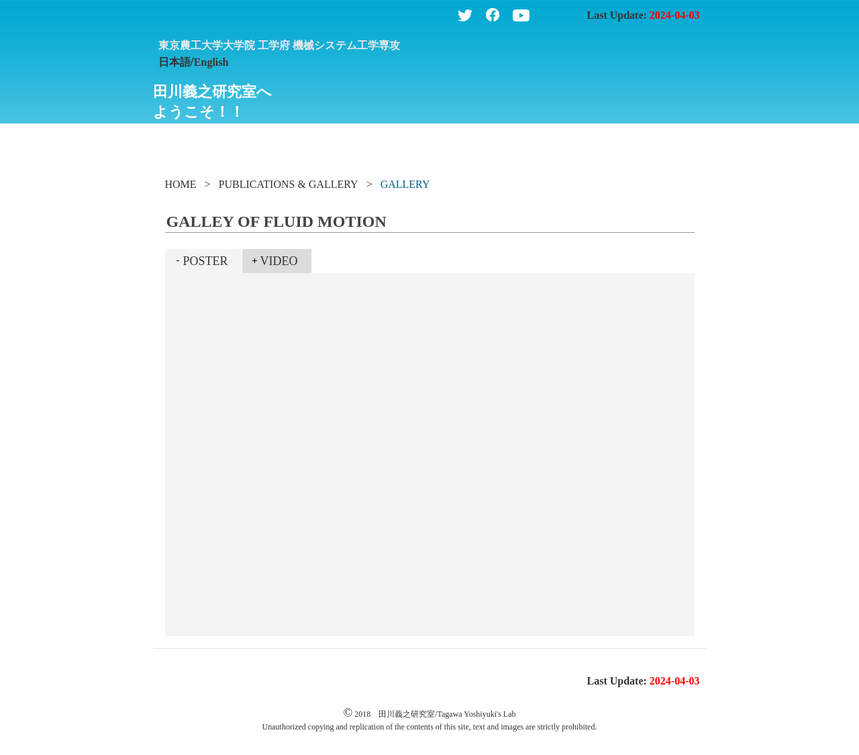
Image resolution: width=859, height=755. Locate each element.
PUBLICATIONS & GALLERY (288, 184)
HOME (181, 184)
